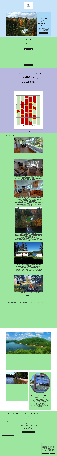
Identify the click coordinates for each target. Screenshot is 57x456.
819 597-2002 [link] (28, 427)
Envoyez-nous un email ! (28, 432)
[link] (28, 5)
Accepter (49, 453)
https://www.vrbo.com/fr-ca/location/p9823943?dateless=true (28, 78)
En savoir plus (28, 49)
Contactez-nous (43, 33)
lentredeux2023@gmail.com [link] (28, 428)
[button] (29, 131)
